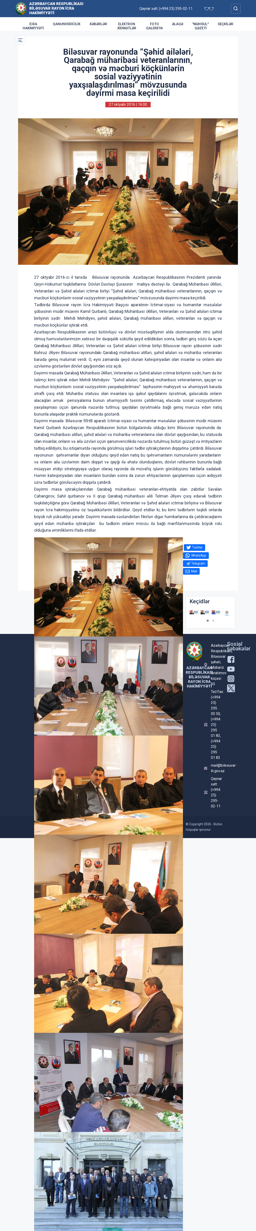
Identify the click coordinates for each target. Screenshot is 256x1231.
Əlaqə (177, 24)
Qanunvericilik (66, 24)
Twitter (197, 547)
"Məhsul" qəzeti (200, 26)
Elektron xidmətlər (126, 26)
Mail (194, 571)
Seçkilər (225, 24)
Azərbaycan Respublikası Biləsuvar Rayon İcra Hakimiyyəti (56, 8)
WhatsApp (198, 555)
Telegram (198, 563)
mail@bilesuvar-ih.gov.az (216, 768)
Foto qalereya (154, 26)
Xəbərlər (98, 24)
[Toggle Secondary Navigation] (20, 40)
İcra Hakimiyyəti (33, 26)
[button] (207, 620)
